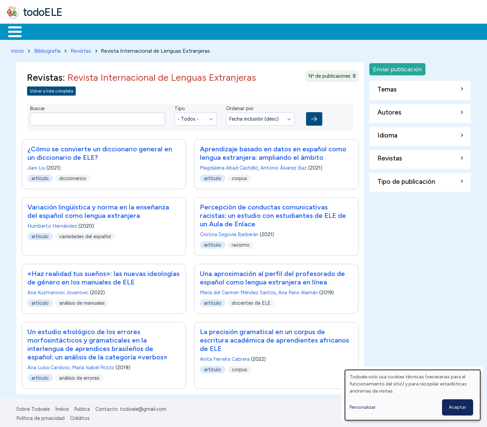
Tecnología (202, 31)
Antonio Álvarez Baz (283, 167)
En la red (160, 31)
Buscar (278, 31)
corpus (239, 177)
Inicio (11, 31)
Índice (62, 408)
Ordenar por (240, 107)
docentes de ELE (251, 302)
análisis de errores (79, 377)
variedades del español (85, 235)
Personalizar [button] (363, 407)
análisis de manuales (82, 302)
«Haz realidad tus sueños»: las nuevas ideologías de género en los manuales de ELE (103, 277)
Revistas (81, 49)
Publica (82, 408)
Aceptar (457, 407)
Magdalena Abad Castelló (229, 167)
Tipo (180, 107)
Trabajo (122, 31)
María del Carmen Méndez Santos (238, 291)
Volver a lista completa (51, 89)
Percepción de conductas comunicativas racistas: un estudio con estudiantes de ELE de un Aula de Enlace (273, 214)
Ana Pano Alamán (298, 291)
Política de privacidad (40, 417)
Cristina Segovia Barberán (229, 233)
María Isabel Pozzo (93, 366)
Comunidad (247, 31)
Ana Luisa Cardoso (48, 366)
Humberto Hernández (52, 225)
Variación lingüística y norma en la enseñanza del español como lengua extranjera (98, 210)
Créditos (80, 417)
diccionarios (72, 177)
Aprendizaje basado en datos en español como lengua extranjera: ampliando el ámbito (273, 152)
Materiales (37, 31)
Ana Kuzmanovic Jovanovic (58, 291)
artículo (40, 177)
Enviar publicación (397, 67)
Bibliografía (47, 49)
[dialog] (412, 395)
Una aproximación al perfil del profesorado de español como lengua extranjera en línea (272, 277)
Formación (81, 31)
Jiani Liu (36, 167)
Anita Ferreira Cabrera (225, 358)
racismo (241, 244)
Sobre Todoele (33, 408)
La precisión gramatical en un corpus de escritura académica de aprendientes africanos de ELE (274, 339)
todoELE (43, 12)
